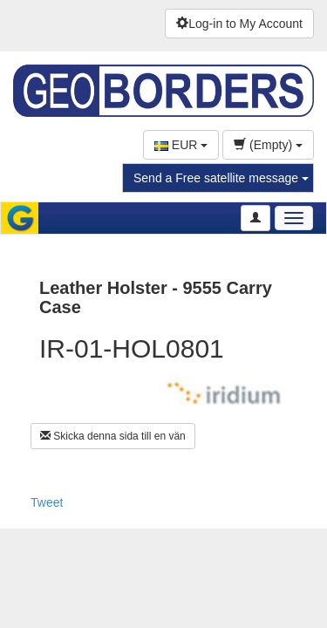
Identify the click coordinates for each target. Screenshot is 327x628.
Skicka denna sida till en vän (113, 436)
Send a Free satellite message (221, 178)
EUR (181, 145)
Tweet (47, 502)
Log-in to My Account (239, 24)
